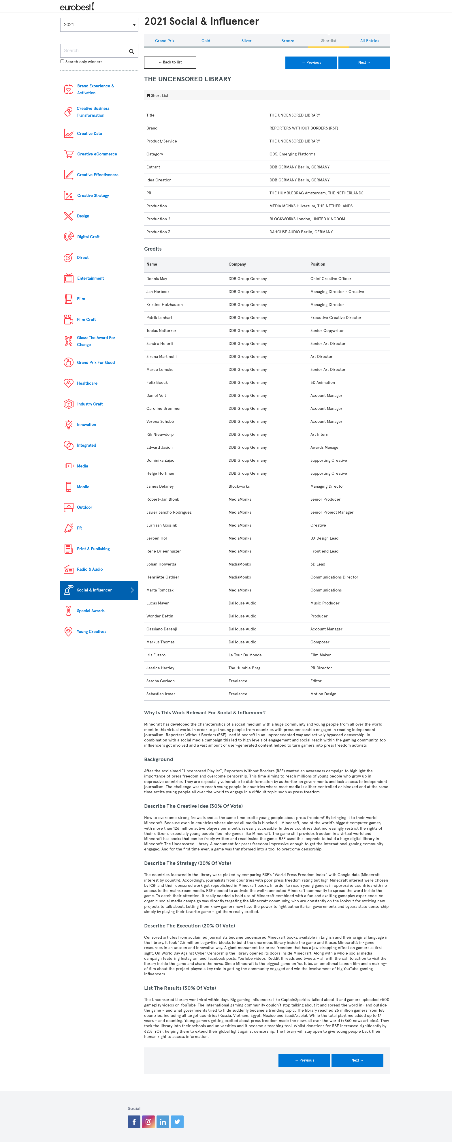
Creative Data (89, 133)
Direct (82, 257)
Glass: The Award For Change (96, 341)
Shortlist (328, 40)
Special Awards (90, 610)
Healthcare (87, 383)
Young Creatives (91, 631)
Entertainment (90, 278)
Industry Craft (90, 404)
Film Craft (86, 319)
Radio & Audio (90, 569)
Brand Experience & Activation (95, 89)
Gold (205, 40)
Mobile (83, 486)
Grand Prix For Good (96, 362)
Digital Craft (88, 236)
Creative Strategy (93, 195)
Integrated (86, 445)
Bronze (287, 40)
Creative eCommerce (97, 154)
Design (83, 216)
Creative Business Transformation (93, 112)
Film (81, 298)
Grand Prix (164, 40)
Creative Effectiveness (97, 174)
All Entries (369, 40)
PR (79, 528)
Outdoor (84, 507)
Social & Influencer (94, 590)
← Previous (311, 62)
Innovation (86, 424)
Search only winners (81, 61)
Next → (364, 62)
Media (82, 466)
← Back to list (170, 62)
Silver (247, 40)
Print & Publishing (93, 548)
